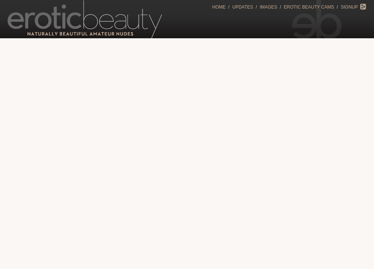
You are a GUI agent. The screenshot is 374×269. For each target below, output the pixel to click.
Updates (242, 7)
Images (268, 7)
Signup (349, 7)
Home (219, 7)
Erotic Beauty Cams (309, 7)
